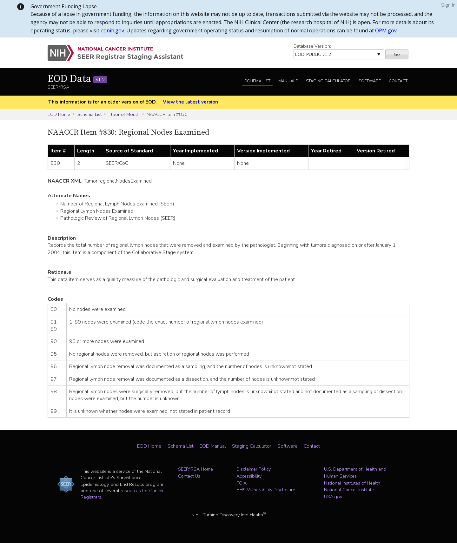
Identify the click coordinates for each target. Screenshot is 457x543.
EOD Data (77, 79)
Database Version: (312, 46)
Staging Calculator (328, 81)
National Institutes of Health (352, 483)
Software (370, 81)
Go (397, 54)
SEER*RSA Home (195, 469)
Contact (398, 81)
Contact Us (189, 476)
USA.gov (333, 496)
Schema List (257, 81)
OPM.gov (386, 30)
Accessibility (249, 476)
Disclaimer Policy (253, 469)
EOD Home (59, 114)
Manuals (288, 81)
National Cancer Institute (349, 489)
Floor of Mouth (124, 114)
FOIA (241, 483)
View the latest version (190, 102)
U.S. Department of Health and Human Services (355, 472)
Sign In (448, 5)
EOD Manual (213, 446)
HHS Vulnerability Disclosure (265, 489)
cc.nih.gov (112, 30)
